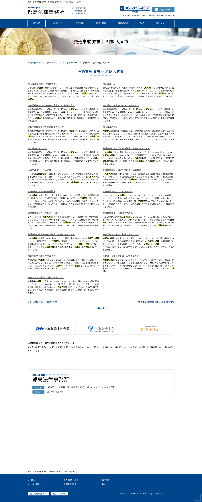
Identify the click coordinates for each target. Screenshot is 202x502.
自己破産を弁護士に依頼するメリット (46, 84)
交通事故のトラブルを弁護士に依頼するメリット (126, 148)
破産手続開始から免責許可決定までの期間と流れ (51, 105)
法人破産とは (109, 84)
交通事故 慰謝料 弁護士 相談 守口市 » (156, 302)
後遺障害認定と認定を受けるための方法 (122, 170)
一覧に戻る (101, 308)
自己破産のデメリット (113, 127)
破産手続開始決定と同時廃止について (46, 127)
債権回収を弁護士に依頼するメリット (46, 277)
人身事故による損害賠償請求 (41, 191)
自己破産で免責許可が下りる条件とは (121, 105)
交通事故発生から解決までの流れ (119, 213)
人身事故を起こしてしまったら (118, 191)
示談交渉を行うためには (39, 170)
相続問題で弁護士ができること (43, 256)
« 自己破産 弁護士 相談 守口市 (42, 302)
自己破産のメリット (37, 148)
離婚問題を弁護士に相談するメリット (121, 234)
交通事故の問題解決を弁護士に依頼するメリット (51, 234)
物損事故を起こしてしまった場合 (44, 213)
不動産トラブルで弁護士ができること (121, 256)
